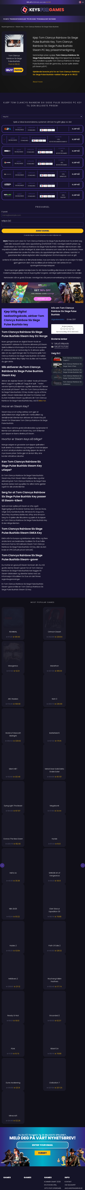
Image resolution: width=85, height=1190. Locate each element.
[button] (2, 865)
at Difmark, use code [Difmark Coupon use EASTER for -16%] (39, 2)
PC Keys (7, 19)
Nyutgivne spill (50, 1185)
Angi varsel (42, 230)
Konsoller (23, 19)
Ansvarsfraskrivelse (73, 1188)
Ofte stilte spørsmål (52, 1188)
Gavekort (14, 19)
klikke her (42, 400)
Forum (40, 19)
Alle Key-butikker (49, 19)
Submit (42, 1152)
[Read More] (57, 81)
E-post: (5, 211)
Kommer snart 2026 (52, 1181)
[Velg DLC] (42, 116)
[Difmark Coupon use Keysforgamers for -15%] (42, 292)
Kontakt (68, 1181)
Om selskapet (70, 1185)
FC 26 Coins (33, 19)
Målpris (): (6, 221)
